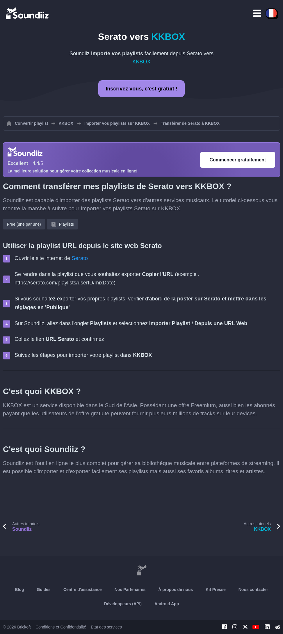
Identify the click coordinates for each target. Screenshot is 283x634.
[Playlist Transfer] (27, 13)
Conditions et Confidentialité (60, 627)
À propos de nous (175, 589)
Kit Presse (215, 589)
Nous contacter (253, 589)
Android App (166, 603)
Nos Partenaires (130, 589)
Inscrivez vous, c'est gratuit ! (141, 89)
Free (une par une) (24, 224)
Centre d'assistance (82, 589)
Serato (80, 258)
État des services (106, 627)
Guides (43, 589)
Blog (19, 589)
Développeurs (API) (123, 603)
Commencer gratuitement (237, 159)
